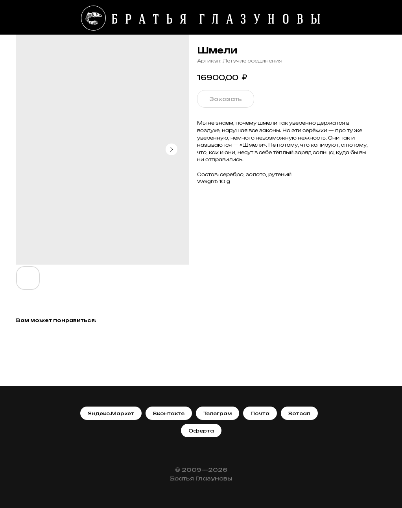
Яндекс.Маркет (111, 413)
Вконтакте (168, 413)
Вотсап (299, 413)
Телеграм (217, 413)
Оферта (201, 431)
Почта (260, 413)
